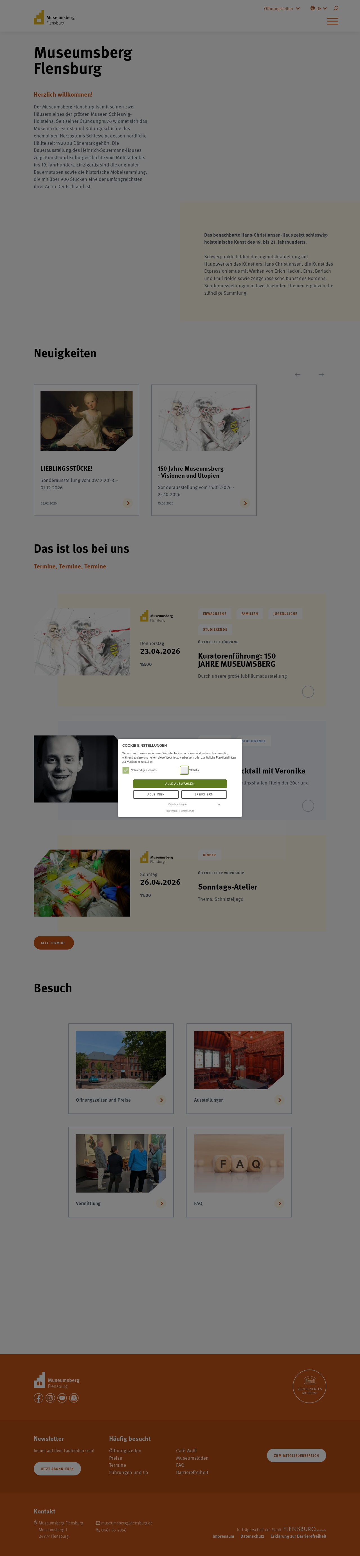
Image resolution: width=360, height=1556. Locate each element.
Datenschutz (187, 811)
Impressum (171, 811)
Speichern (204, 794)
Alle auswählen (180, 783)
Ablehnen (156, 794)
